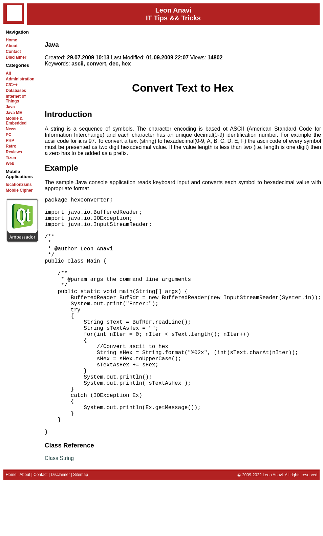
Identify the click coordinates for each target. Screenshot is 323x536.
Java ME (14, 112)
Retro (11, 146)
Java (10, 106)
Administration (20, 79)
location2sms (19, 184)
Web (10, 163)
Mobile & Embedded (16, 121)
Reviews (14, 152)
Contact (13, 51)
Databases (16, 90)
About (12, 45)
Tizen (11, 157)
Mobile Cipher (19, 190)
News (11, 129)
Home (11, 40)
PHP (10, 140)
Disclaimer (16, 57)
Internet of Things (16, 98)
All (8, 73)
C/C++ (12, 84)
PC (9, 134)
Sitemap (80, 527)
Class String (59, 511)
